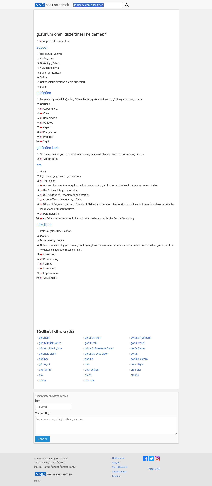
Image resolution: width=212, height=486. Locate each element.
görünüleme (138, 348)
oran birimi (45, 369)
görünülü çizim (47, 353)
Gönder (42, 438)
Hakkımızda (118, 458)
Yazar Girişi (154, 469)
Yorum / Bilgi (42, 413)
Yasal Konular (119, 471)
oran (87, 364)
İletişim (116, 476)
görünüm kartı (48, 148)
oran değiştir (92, 369)
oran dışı (136, 369)
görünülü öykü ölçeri (96, 353)
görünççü (44, 364)
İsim (37, 400)
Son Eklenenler (120, 467)
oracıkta (89, 380)
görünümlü (91, 343)
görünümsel (138, 343)
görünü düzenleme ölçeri (99, 348)
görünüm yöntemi (141, 337)
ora (39, 165)
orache (135, 374)
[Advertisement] (106, 20)
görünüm (44, 93)
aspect (42, 47)
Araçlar (116, 462)
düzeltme (44, 225)
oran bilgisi (137, 364)
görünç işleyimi (139, 358)
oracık (42, 380)
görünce (43, 358)
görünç (89, 358)
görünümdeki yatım (50, 343)
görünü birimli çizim (50, 348)
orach (88, 374)
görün (134, 353)
